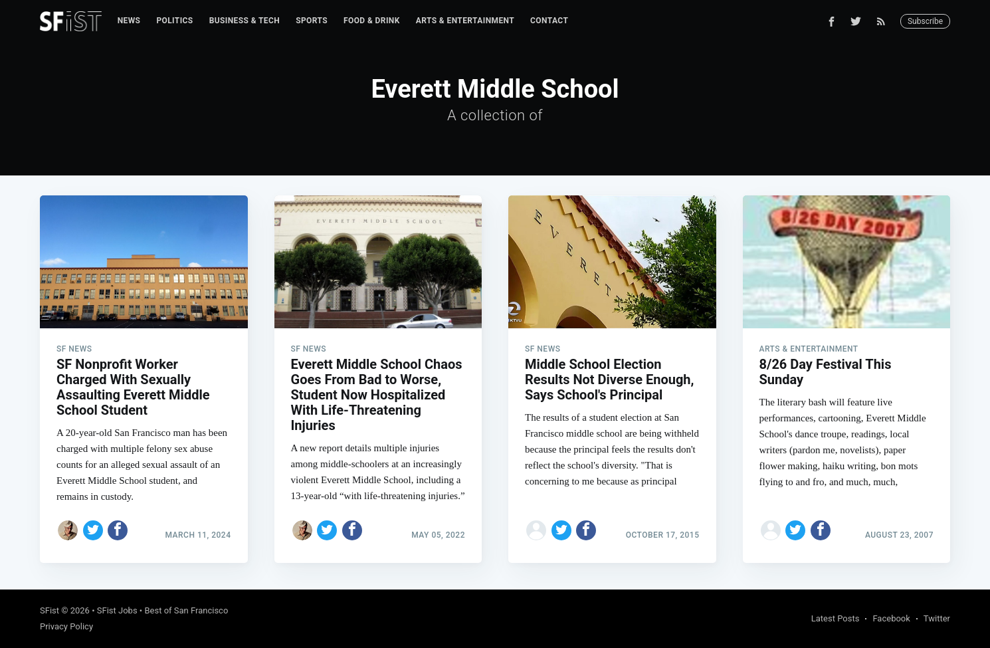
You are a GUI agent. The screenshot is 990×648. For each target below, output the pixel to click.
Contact (549, 20)
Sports (312, 20)
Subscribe (925, 21)
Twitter (937, 618)
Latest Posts (835, 618)
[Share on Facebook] (117, 530)
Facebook (891, 618)
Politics (174, 20)
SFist (49, 610)
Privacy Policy (66, 626)
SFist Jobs (117, 610)
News (129, 20)
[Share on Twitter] (93, 530)
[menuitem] (129, 21)
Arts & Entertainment (465, 20)
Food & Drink (372, 20)
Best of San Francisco (186, 610)
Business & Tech (244, 20)
